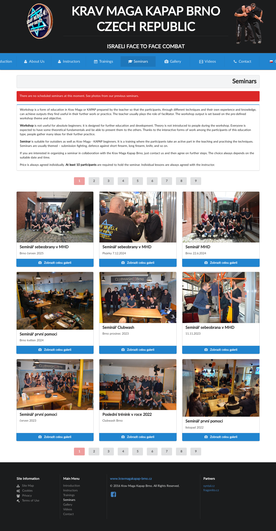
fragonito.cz (211, 490)
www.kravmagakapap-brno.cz (131, 478)
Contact (242, 61)
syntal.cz (209, 486)
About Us (34, 61)
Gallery (172, 61)
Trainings (103, 61)
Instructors (68, 61)
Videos (207, 61)
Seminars (138, 61)
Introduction (71, 485)
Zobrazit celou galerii (54, 262)
